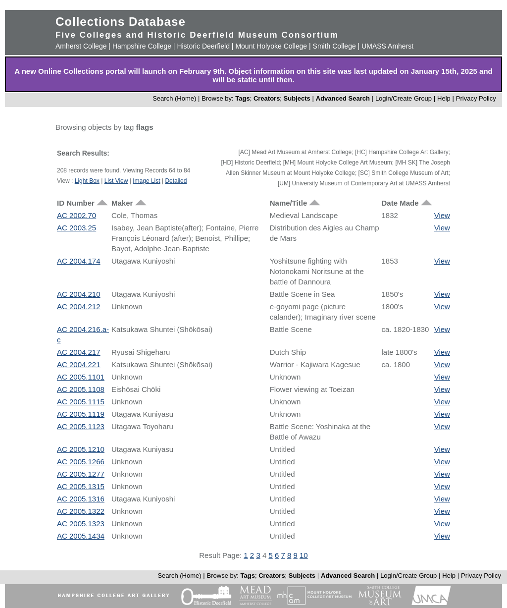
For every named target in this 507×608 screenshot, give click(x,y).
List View (116, 180)
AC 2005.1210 (80, 449)
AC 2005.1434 (80, 536)
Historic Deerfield (203, 46)
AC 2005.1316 (80, 499)
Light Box (87, 180)
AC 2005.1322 (80, 511)
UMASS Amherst (387, 46)
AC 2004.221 (79, 364)
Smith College (334, 46)
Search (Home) (174, 98)
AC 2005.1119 (80, 414)
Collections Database (120, 21)
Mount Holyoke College (271, 46)
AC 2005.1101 (80, 377)
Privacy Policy (476, 98)
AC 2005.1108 (80, 389)
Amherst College (81, 46)
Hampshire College (141, 46)
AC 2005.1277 (80, 474)
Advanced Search (343, 98)
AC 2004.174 (79, 261)
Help (444, 98)
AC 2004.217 (79, 352)
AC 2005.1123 (80, 426)
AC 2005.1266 (80, 461)
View (442, 215)
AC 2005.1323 (80, 523)
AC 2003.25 (76, 227)
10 (304, 555)
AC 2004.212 (79, 306)
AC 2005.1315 (80, 486)
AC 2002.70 (76, 215)
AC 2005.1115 (80, 401)
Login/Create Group (404, 98)
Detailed (176, 180)
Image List (146, 180)
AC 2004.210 (79, 294)
